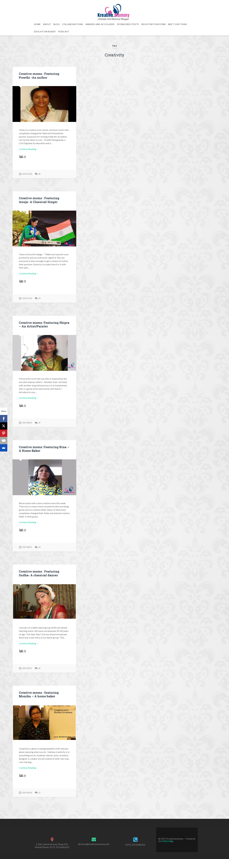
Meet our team (177, 24)
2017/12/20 (27, 173)
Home (37, 24)
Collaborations (72, 24)
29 (39, 297)
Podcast (63, 31)
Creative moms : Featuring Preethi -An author (44, 75)
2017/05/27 (27, 666)
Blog (57, 24)
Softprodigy (167, 838)
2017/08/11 (27, 545)
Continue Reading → (29, 148)
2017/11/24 (27, 297)
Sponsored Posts (128, 24)
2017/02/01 (27, 790)
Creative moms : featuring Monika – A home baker (38, 691)
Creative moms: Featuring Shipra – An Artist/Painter (43, 323)
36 (39, 545)
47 (39, 421)
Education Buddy (45, 31)
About (47, 24)
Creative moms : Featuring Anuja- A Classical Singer (44, 199)
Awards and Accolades (100, 24)
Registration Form (153, 24)
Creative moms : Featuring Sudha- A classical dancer (44, 571)
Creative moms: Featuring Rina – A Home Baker (43, 447)
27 (39, 790)
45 (39, 173)
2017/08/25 (27, 421)
